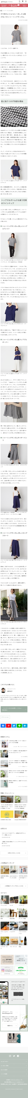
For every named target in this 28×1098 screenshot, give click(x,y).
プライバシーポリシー (15, 1079)
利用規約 (8, 1079)
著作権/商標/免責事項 (22, 1084)
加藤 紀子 (9, 691)
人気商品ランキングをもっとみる (14, 886)
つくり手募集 (4, 1074)
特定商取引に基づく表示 (6, 1084)
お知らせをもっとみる (14, 853)
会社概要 (14, 1084)
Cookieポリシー (20, 1082)
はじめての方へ (4, 1061)
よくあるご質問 (4, 1065)
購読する (10, 1025)
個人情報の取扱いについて (10, 1082)
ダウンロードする (18, 994)
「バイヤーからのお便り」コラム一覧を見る (12, 709)
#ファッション (5, 717)
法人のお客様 (4, 1069)
